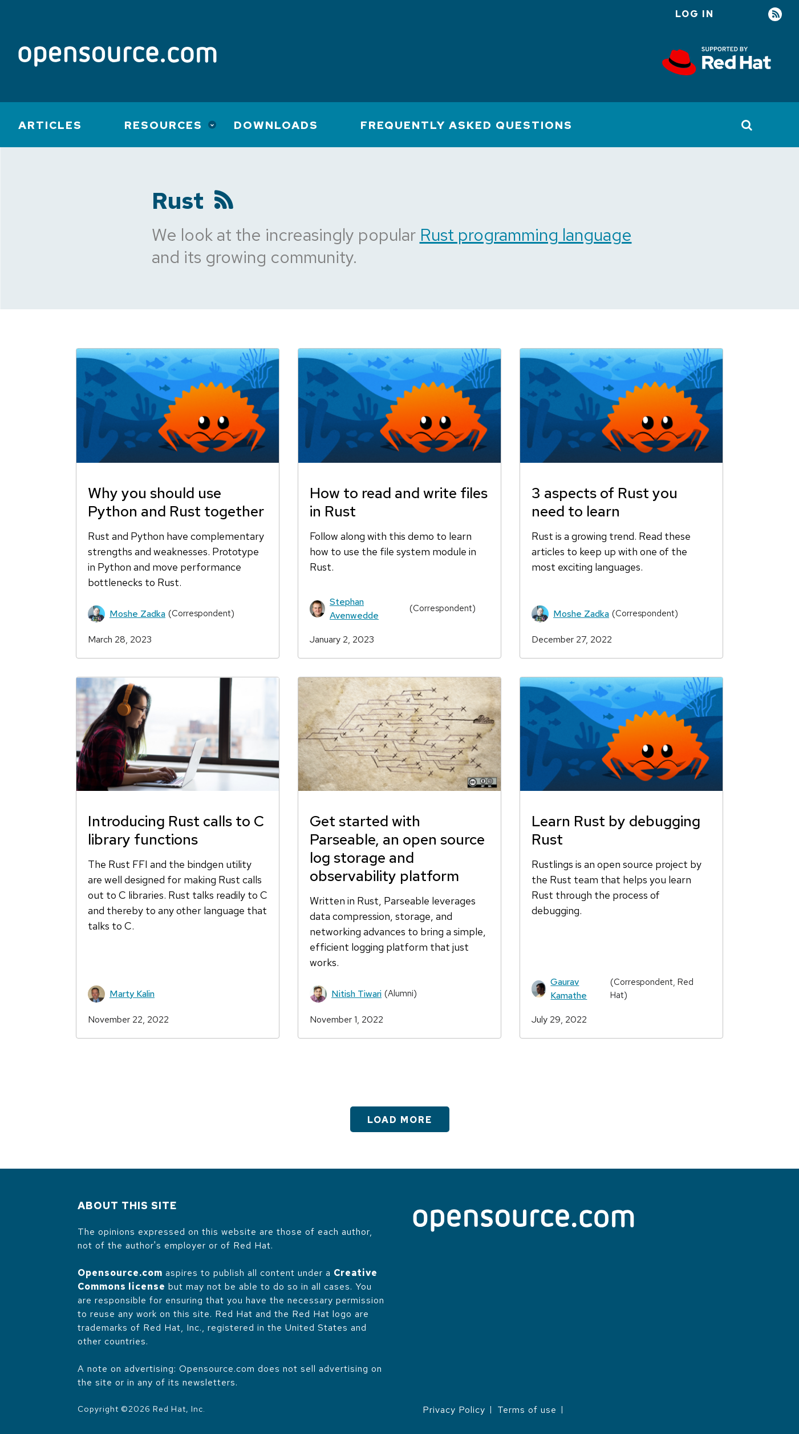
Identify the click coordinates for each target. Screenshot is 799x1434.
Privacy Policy (454, 1410)
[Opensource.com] (117, 57)
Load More (399, 1120)
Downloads (276, 125)
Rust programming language (526, 234)
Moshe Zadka (137, 614)
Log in (694, 14)
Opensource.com (120, 1273)
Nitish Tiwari (356, 994)
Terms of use (527, 1410)
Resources (163, 125)
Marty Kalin (132, 994)
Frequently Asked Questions (466, 125)
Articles (50, 125)
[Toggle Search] (747, 125)
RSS (775, 14)
